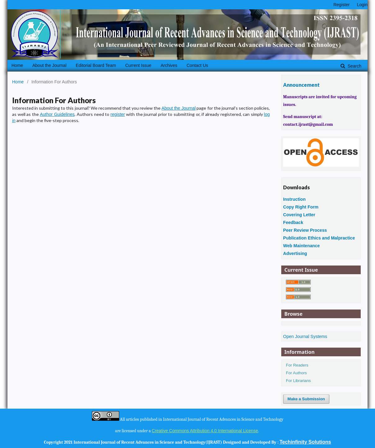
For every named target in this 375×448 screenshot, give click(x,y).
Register (341, 4)
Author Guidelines (57, 114)
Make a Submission (306, 399)
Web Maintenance (301, 245)
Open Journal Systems (305, 336)
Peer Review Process (305, 230)
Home (17, 65)
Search (353, 66)
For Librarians (298, 380)
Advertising (295, 253)
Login (362, 4)
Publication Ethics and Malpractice (319, 237)
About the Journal (49, 65)
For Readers (297, 365)
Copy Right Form (301, 206)
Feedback (293, 222)
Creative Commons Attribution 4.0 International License (205, 430)
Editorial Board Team (96, 65)
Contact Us (197, 65)
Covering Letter (299, 214)
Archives (168, 65)
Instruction (294, 199)
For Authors (296, 373)
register (118, 114)
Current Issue (138, 65)
